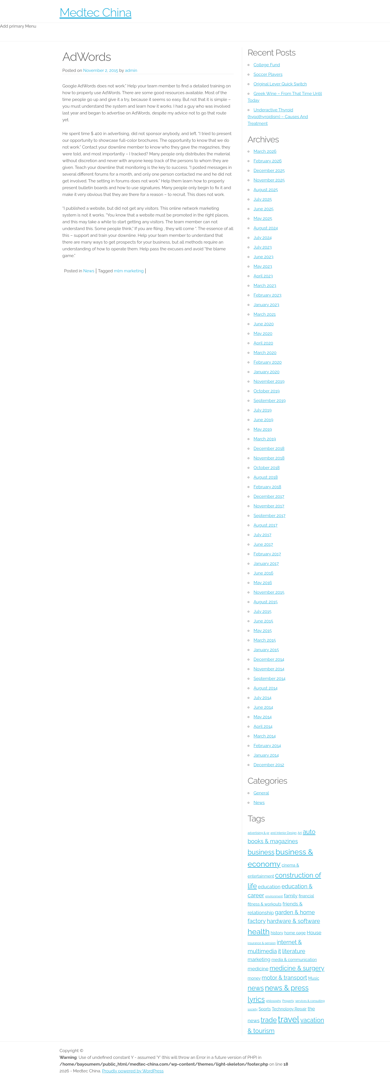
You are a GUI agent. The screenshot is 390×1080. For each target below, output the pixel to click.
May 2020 (263, 333)
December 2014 (269, 659)
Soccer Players (268, 74)
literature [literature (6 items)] (293, 951)
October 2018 (267, 467)
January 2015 (266, 649)
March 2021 (265, 314)
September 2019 (270, 400)
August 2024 (266, 228)
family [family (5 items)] (290, 895)
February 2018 (267, 486)
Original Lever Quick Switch (280, 84)
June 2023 (263, 256)
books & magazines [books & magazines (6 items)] (273, 841)
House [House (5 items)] (314, 932)
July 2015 (262, 611)
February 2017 (267, 553)
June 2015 (263, 621)
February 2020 (268, 362)
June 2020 (264, 323)
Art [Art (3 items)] (300, 832)
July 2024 (263, 237)
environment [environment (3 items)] (274, 896)
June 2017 (263, 544)
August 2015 (266, 601)
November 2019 (269, 381)
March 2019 (265, 438)
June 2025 (263, 208)
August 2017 (266, 525)
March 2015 (265, 640)
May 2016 (263, 582)
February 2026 (268, 161)
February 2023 (267, 295)
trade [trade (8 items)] (268, 1020)
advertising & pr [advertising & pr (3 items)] (259, 832)
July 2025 (263, 199)
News (88, 270)
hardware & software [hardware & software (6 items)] (293, 921)
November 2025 (269, 180)
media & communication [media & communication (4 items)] (294, 959)
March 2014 (265, 736)
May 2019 (263, 429)
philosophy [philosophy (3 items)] (273, 1000)
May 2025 (263, 218)
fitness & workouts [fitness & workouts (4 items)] (265, 904)
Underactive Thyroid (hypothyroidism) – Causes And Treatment (278, 116)
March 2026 (265, 151)
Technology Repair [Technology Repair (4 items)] (289, 1009)
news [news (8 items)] (256, 988)
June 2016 (263, 573)
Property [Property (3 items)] (288, 1000)
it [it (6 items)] (279, 951)
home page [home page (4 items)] (295, 933)
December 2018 (269, 448)
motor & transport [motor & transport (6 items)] (284, 977)
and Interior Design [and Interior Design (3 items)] (283, 832)
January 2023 (266, 304)
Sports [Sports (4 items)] (265, 1009)
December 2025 (269, 170)
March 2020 (265, 352)
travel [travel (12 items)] (288, 1019)
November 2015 (269, 592)
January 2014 (266, 755)
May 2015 (263, 630)
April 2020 (263, 343)
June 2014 (263, 707)
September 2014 (270, 678)
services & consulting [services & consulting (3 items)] (310, 1000)
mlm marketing (129, 270)
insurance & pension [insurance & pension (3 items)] (262, 943)
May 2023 (263, 266)
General (261, 793)
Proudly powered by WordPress (133, 1071)
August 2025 (266, 189)
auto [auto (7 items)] (309, 831)
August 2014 (266, 688)
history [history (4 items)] (277, 933)
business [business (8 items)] (261, 852)
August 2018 (266, 477)
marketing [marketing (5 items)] (259, 959)
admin (131, 70)
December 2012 (269, 764)
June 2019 (263, 419)
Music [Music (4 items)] (313, 978)
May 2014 (263, 716)
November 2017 (269, 506)
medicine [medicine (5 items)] (258, 968)
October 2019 (267, 391)
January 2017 (266, 563)
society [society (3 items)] (253, 1009)
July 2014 (262, 697)
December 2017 (269, 496)
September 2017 (270, 515)
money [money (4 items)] (254, 978)
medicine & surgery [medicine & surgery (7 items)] (297, 968)
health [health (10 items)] (259, 931)
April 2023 (263, 276)
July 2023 (263, 247)
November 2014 (269, 669)
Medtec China (96, 12)
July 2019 (263, 410)
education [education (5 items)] (269, 886)
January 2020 (267, 371)
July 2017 (262, 534)
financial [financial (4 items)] (306, 896)
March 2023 (265, 285)
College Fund (267, 64)
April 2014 (263, 726)
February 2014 (267, 745)
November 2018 (269, 458)
